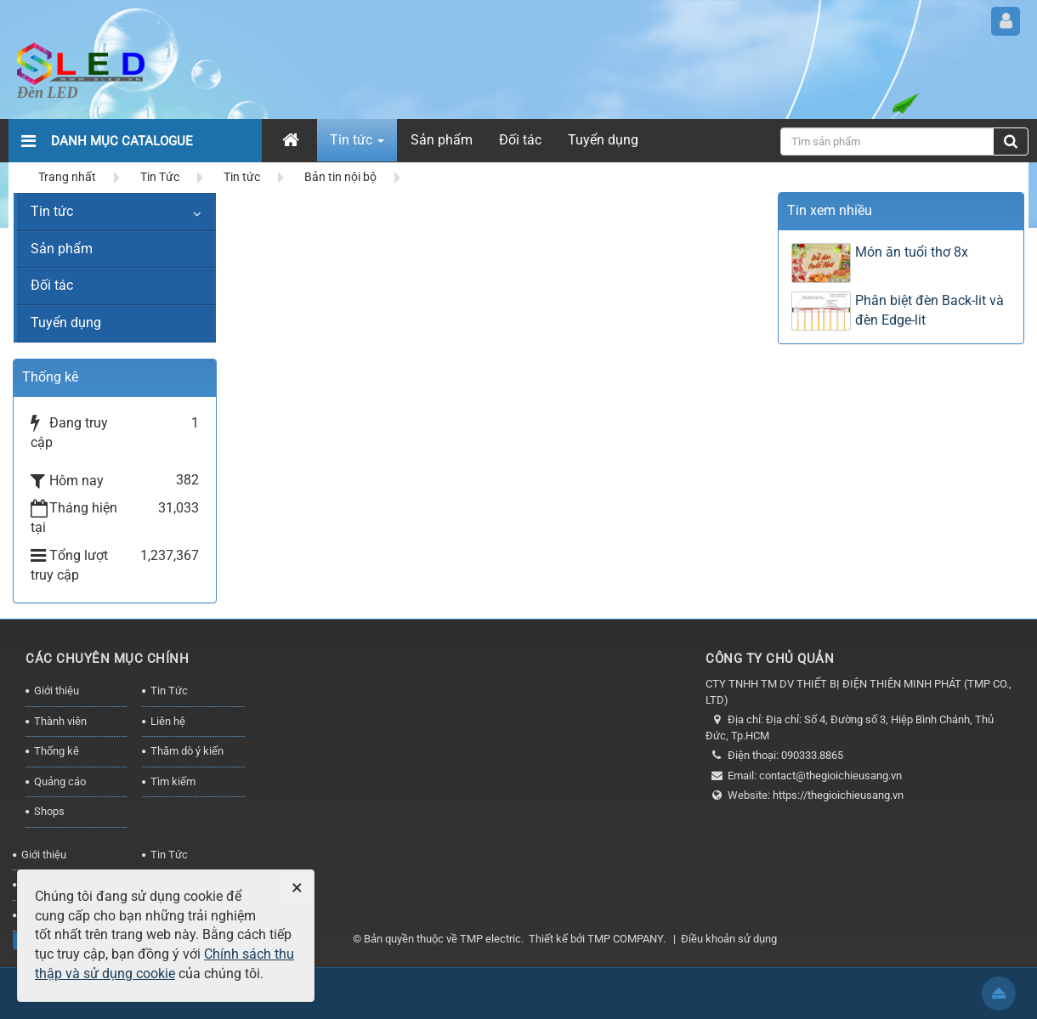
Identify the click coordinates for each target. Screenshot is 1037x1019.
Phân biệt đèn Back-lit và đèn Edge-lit (929, 310)
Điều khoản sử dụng (729, 938)
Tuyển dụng (66, 322)
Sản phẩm (62, 249)
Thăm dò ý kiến (187, 750)
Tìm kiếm (173, 781)
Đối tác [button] (520, 140)
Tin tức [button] (357, 145)
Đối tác (52, 285)
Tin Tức (169, 690)
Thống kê (56, 750)
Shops (49, 811)
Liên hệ (167, 721)
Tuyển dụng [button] (603, 140)
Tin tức (52, 211)
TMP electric (490, 938)
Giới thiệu (56, 690)
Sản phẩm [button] (442, 140)
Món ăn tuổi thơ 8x (911, 252)
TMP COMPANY (625, 938)
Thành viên (60, 721)
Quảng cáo (60, 781)
